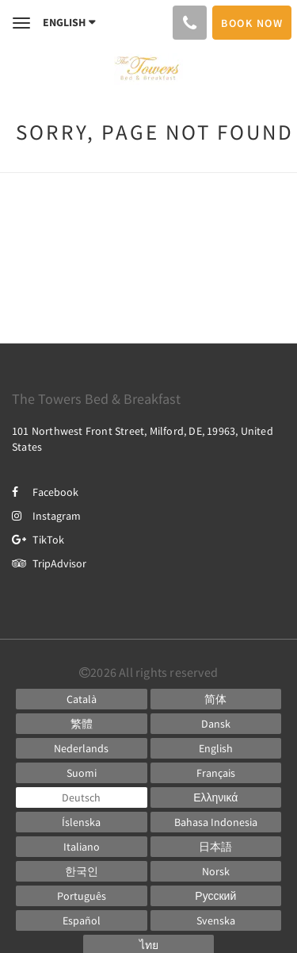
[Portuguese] (81, 896)
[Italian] (81, 846)
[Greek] (216, 797)
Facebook (45, 492)
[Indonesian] (216, 822)
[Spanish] (81, 920)
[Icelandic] (81, 822)
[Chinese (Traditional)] (81, 723)
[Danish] (216, 723)
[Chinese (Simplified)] (216, 699)
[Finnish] (81, 773)
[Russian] (216, 896)
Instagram (46, 516)
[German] (81, 797)
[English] (216, 748)
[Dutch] (81, 748)
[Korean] (81, 871)
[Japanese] (216, 846)
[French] (216, 773)
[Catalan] (81, 699)
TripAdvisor (49, 563)
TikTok (38, 539)
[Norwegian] (216, 871)
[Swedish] (216, 920)
